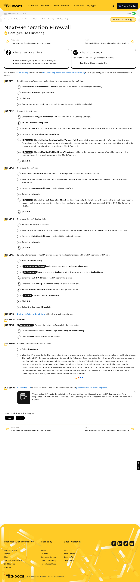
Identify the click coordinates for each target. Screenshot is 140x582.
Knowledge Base (48, 564)
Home (6, 19)
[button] (138, 465)
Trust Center (69, 554)
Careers (44, 554)
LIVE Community (48, 560)
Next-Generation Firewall (21, 19)
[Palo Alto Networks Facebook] (114, 545)
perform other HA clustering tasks (91, 388)
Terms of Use (70, 557)
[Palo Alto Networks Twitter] (126, 545)
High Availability (39, 19)
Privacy (67, 550)
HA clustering (22, 73)
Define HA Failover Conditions (31, 314)
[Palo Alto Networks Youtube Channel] (131, 545)
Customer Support (49, 557)
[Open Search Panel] (114, 6)
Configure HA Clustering (58, 19)
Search (7, 554)
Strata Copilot (127, 6)
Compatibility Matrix (13, 560)
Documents (69, 560)
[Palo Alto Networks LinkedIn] (120, 545)
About (43, 550)
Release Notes (10, 550)
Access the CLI (24, 388)
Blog (6, 557)
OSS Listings (9, 564)
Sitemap (7, 567)
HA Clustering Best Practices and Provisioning (63, 73)
